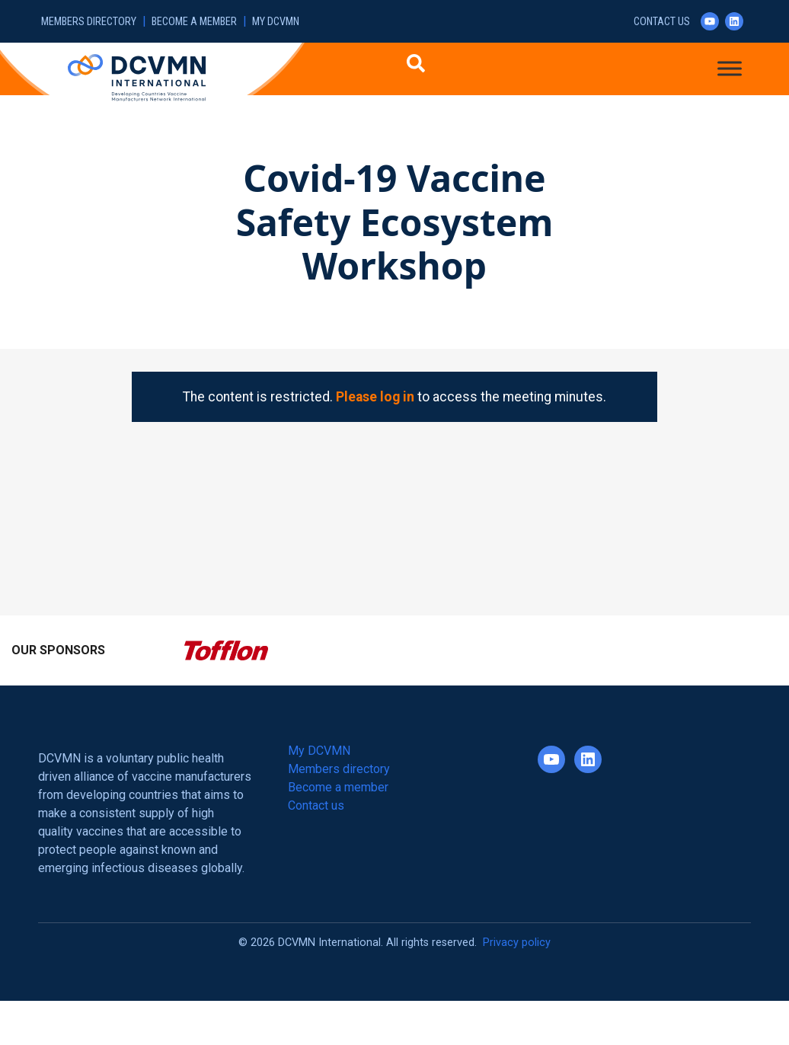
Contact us (662, 21)
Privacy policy (517, 942)
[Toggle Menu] (729, 68)
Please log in (375, 396)
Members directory (88, 21)
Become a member (194, 21)
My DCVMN (275, 21)
